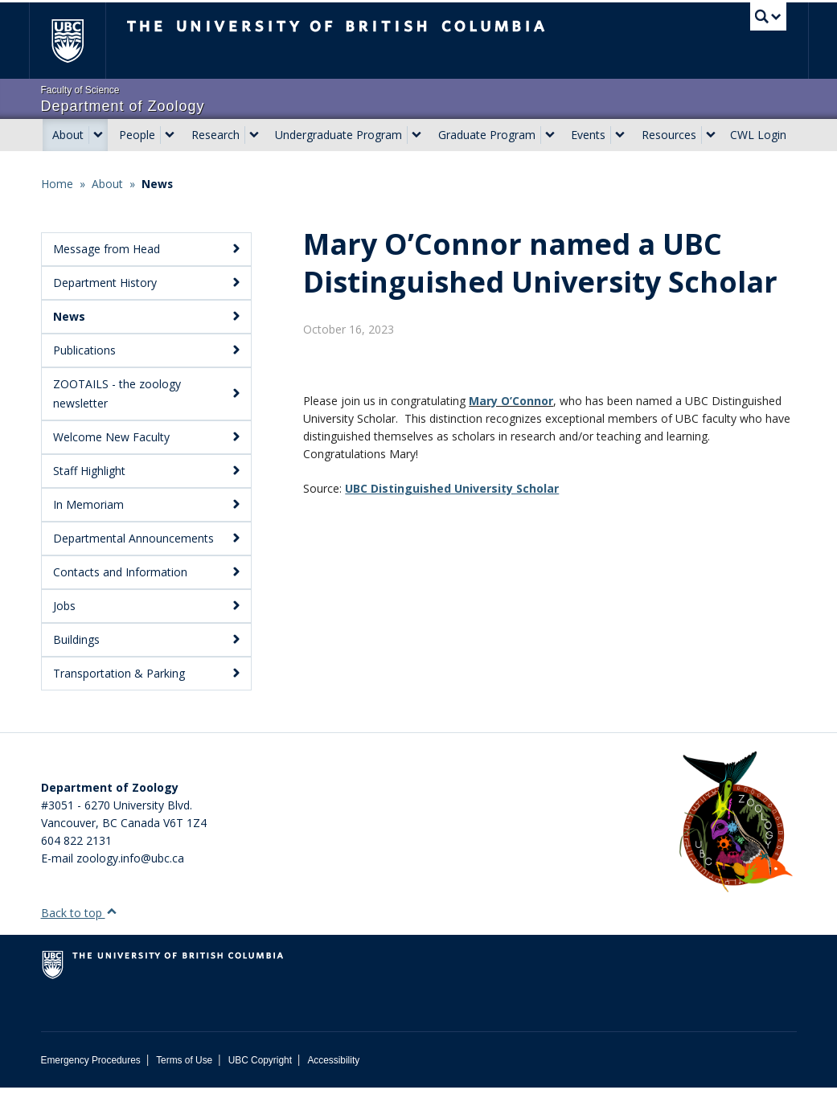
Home (57, 183)
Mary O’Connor (511, 597)
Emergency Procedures (91, 1070)
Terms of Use (184, 1070)
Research (215, 134)
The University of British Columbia (79, 40)
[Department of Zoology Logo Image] (735, 833)
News (157, 183)
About (68, 134)
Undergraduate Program (338, 134)
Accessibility (333, 1070)
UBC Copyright (260, 1070)
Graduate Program (486, 134)
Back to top (79, 923)
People (137, 134)
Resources (669, 134)
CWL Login (758, 134)
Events (588, 134)
